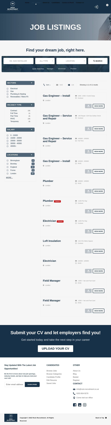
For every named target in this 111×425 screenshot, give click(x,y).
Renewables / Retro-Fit (19, 97)
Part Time (14, 116)
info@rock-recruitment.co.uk (86, 389)
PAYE (12, 119)
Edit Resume (52, 380)
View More (98, 106)
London (47, 100)
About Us (76, 371)
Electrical (14, 88)
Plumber (73, 69)
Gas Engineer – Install (56, 95)
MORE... (9, 178)
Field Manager (51, 280)
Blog (75, 374)
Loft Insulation (52, 240)
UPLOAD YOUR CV (55, 348)
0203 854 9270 (80, 393)
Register (76, 380)
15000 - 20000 (16, 138)
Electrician (62, 69)
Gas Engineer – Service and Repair (57, 117)
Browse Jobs (52, 371)
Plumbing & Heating (18, 94)
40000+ (13, 146)
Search (97, 61)
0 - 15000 (14, 135)
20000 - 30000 (16, 141)
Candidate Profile (53, 377)
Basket (75, 377)
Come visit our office (83, 398)
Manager (50, 69)
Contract (13, 110)
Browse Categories (54, 374)
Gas (12, 91)
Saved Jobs (51, 383)
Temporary (14, 121)
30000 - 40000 (16, 143)
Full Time (13, 113)
